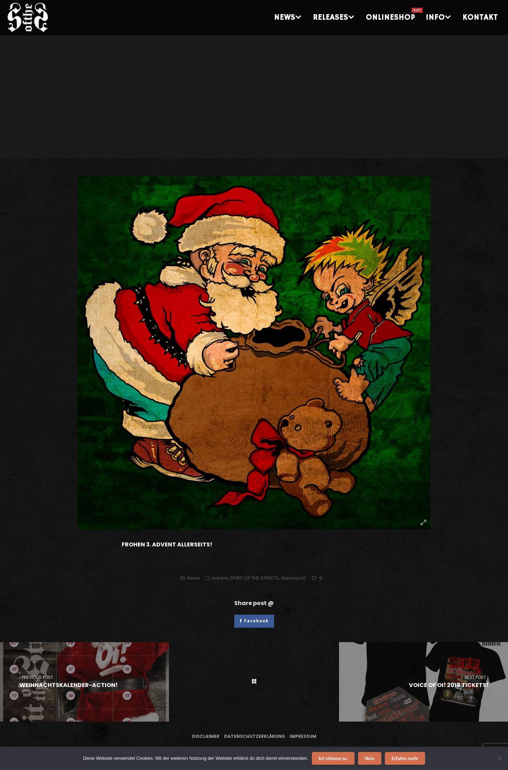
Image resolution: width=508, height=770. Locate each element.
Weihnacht (293, 578)
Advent (220, 578)
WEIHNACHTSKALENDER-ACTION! (84, 681)
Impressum (303, 736)
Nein (369, 758)
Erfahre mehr (405, 758)
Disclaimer (205, 736)
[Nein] (499, 758)
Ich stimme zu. (333, 758)
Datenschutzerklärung (254, 736)
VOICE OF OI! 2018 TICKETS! (423, 681)
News (193, 578)
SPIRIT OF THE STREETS (254, 578)
